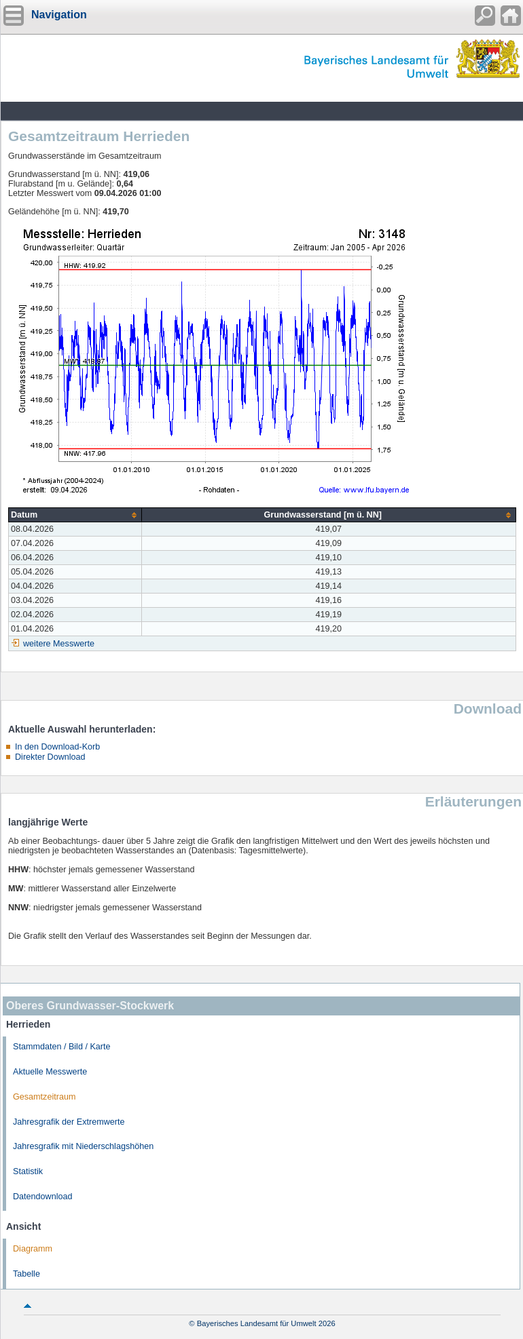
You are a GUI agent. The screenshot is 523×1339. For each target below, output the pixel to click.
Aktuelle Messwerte (50, 1071)
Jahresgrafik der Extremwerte (68, 1122)
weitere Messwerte (58, 643)
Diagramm (32, 1249)
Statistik (28, 1171)
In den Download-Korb (57, 747)
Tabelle (26, 1274)
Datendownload (43, 1196)
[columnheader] (75, 515)
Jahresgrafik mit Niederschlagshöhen (83, 1146)
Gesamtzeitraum (44, 1097)
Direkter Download (50, 757)
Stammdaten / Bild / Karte (62, 1046)
